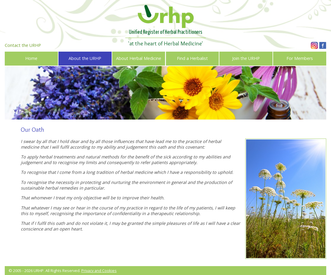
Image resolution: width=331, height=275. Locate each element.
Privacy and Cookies (99, 270)
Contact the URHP (23, 45)
